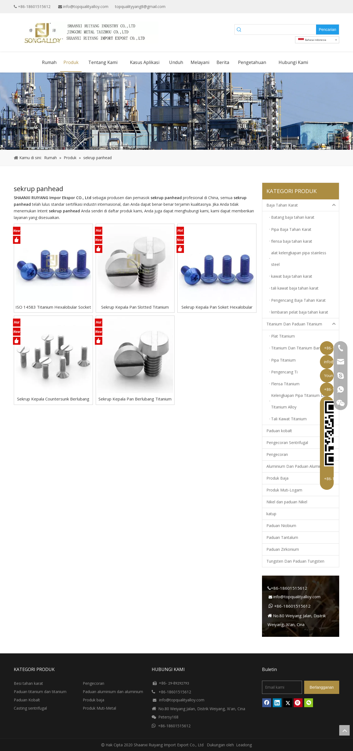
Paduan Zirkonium (282, 549)
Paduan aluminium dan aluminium (113, 691)
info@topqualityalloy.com (85, 6)
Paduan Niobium (281, 525)
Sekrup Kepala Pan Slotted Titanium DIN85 (135, 307)
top (344, 730)
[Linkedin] (318, 6)
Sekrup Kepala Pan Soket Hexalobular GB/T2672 (217, 307)
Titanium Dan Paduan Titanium (302, 324)
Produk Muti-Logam (284, 490)
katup (271, 513)
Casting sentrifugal (30, 708)
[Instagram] (335, 6)
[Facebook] (301, 6)
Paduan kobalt (279, 430)
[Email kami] (282, 687)
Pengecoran (277, 454)
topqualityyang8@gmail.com (140, 6)
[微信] (308, 702)
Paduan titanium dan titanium (40, 691)
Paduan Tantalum (282, 537)
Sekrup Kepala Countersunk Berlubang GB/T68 (53, 399)
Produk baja (93, 699)
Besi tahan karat (28, 683)
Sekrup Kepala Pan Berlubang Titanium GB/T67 (135, 399)
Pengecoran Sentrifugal (287, 442)
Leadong (244, 744)
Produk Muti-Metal (99, 708)
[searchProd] (280, 29)
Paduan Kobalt (27, 699)
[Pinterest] (298, 702)
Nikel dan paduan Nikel (286, 501)
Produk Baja (277, 478)
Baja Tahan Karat (302, 205)
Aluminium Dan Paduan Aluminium (297, 466)
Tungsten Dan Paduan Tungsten (295, 561)
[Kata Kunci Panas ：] (327, 29)
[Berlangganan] (321, 687)
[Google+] (309, 6)
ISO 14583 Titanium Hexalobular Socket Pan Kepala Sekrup (53, 307)
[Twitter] (326, 6)
